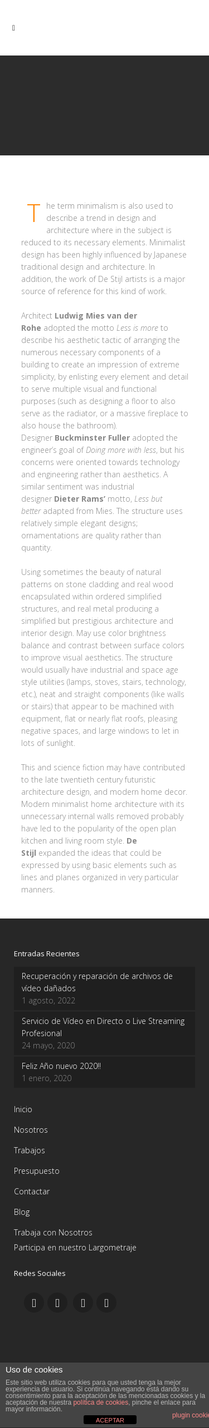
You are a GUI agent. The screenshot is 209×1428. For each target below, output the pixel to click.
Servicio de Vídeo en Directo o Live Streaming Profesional (103, 1027)
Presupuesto (37, 1170)
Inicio (23, 1109)
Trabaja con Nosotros (53, 1232)
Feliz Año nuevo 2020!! (61, 1066)
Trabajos (29, 1150)
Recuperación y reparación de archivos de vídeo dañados (97, 982)
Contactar (32, 1191)
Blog (22, 1212)
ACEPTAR (110, 1420)
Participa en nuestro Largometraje (75, 1247)
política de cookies (100, 1402)
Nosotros (31, 1129)
